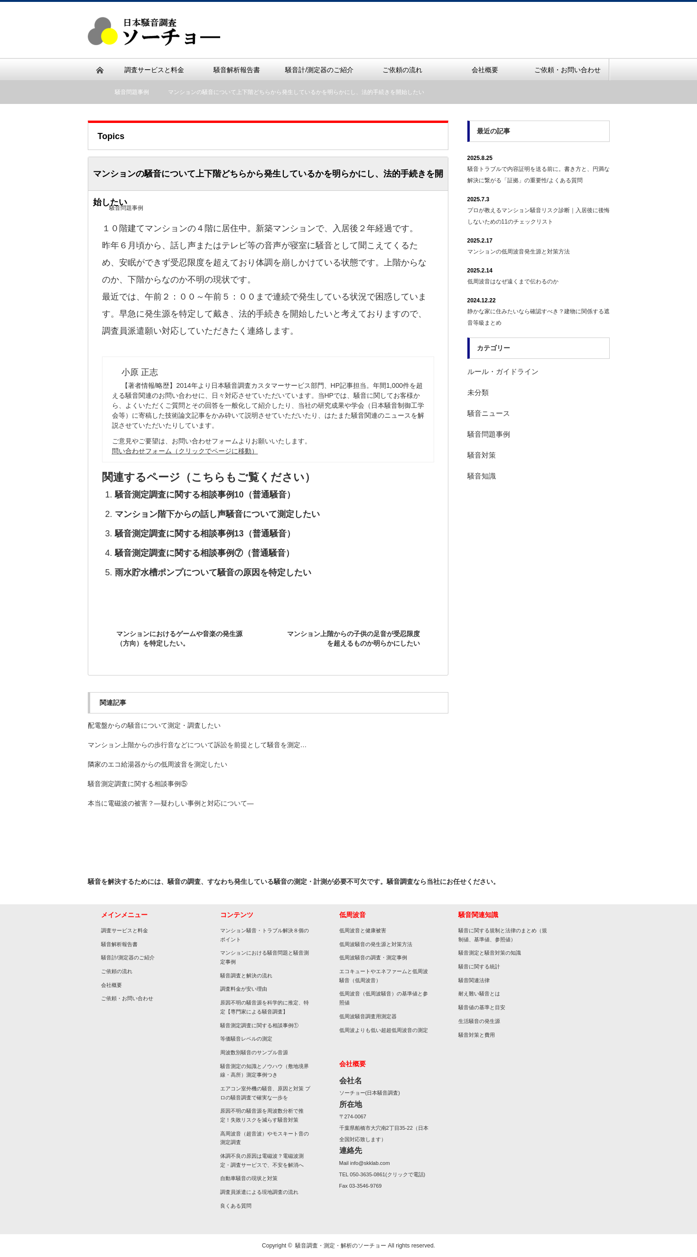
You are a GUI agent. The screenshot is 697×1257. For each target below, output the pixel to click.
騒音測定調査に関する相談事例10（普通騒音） (205, 494)
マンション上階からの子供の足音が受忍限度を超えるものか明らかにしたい (353, 638)
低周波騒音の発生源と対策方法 (375, 944)
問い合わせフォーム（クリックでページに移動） (185, 451)
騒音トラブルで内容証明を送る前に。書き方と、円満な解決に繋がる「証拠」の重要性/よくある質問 (538, 175)
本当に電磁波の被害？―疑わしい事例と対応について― (171, 803)
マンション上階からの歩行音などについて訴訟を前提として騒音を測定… (197, 745)
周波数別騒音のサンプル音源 (254, 1052)
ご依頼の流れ (116, 971)
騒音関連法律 (474, 980)
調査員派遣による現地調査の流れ (259, 1192)
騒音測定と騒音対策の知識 (489, 953)
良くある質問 (235, 1206)
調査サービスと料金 (127, 930)
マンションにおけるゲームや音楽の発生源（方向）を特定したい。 (179, 638)
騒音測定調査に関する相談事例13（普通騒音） (205, 533)
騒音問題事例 (132, 92)
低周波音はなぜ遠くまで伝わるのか (512, 281)
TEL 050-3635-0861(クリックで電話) (382, 1174)
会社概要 (111, 985)
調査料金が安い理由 (243, 989)
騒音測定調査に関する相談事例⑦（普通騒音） (204, 553)
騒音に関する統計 (479, 966)
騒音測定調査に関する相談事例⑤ (137, 784)
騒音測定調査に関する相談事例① (259, 1025)
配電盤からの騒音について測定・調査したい (154, 725)
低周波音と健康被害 (362, 930)
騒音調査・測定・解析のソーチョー (340, 1245)
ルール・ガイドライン (503, 371)
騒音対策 (481, 455)
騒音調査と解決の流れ (246, 975)
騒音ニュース (488, 413)
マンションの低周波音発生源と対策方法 (518, 251)
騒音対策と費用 (476, 1035)
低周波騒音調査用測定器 (368, 1016)
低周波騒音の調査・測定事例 (373, 957)
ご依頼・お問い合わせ (127, 998)
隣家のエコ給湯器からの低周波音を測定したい (157, 764)
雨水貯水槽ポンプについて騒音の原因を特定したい (213, 572)
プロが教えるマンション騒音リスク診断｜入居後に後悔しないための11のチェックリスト (538, 216)
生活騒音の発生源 (479, 1021)
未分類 (478, 392)
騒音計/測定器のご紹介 (128, 957)
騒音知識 (481, 476)
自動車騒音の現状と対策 (249, 1178)
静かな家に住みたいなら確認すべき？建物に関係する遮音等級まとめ (538, 317)
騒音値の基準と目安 (481, 1007)
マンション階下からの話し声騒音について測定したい (217, 514)
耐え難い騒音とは (479, 993)
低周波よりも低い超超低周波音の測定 (383, 1030)
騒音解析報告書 (119, 944)
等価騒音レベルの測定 (246, 1038)
